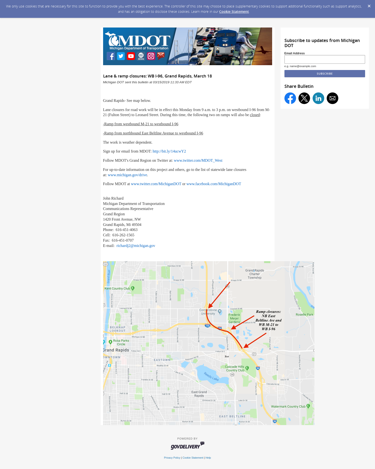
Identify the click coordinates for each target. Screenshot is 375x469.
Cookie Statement (234, 11)
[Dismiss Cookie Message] (369, 4)
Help (208, 457)
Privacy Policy (172, 457)
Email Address (294, 53)
